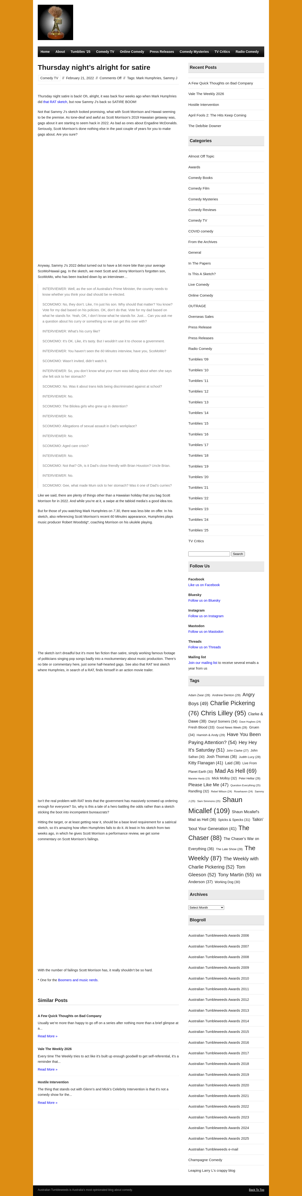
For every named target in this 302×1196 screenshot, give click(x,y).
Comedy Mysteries (194, 52)
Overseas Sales (201, 317)
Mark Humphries (148, 78)
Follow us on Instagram (205, 616)
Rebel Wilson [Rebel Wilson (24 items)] (221, 791)
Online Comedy (132, 52)
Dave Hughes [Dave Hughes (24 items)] (250, 721)
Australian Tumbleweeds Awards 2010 (218, 978)
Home (45, 52)
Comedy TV (105, 52)
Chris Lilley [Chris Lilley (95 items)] (223, 713)
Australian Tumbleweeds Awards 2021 (218, 1096)
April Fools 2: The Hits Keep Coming (217, 115)
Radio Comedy (247, 52)
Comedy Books (200, 178)
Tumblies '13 (198, 402)
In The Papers (199, 263)
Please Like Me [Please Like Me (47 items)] (208, 784)
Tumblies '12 (198, 391)
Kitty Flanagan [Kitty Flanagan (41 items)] (205, 763)
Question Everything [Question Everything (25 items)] (245, 785)
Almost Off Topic (201, 156)
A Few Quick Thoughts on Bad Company (220, 83)
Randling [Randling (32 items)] (198, 791)
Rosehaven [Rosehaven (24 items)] (243, 791)
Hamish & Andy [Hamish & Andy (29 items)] (211, 735)
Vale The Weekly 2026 (206, 94)
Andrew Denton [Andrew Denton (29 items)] (226, 695)
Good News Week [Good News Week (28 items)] (231, 727)
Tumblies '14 (198, 413)
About (60, 52)
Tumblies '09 (198, 359)
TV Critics (222, 52)
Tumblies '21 (198, 487)
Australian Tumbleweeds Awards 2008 (218, 957)
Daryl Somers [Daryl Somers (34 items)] (222, 721)
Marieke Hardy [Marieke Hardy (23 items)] (199, 778)
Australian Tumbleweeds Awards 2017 (218, 1053)
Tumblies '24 (198, 519)
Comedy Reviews (202, 210)
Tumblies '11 (198, 381)
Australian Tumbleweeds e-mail (213, 1149)
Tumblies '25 (198, 530)
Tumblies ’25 (80, 52)
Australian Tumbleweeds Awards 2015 (218, 1032)
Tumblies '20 (198, 477)
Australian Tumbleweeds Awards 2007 (218, 946)
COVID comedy (200, 231)
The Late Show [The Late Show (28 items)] (229, 849)
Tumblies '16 (198, 434)
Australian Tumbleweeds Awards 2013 (218, 1010)
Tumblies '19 (198, 466)
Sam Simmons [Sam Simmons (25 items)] (208, 801)
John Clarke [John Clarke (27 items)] (237, 750)
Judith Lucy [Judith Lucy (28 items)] (250, 757)
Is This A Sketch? (202, 274)
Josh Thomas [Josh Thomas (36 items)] (221, 756)
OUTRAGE (197, 306)
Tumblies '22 (198, 498)
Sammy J (170, 78)
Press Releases (162, 52)
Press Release (200, 327)
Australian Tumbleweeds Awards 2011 (218, 989)
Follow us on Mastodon (205, 631)
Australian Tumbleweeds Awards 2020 (218, 1085)
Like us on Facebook (204, 585)
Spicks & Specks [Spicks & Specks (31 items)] (234, 820)
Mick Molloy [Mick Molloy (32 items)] (224, 778)
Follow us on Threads (204, 647)
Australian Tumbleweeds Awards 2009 (218, 967)
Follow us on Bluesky (204, 600)
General (194, 252)
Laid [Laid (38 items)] (233, 763)
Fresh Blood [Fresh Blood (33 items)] (201, 727)
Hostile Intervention (203, 105)
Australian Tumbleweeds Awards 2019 (218, 1074)
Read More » (47, 1036)
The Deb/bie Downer (204, 126)
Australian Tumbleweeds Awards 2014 (218, 1021)
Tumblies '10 (198, 370)
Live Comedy (198, 284)
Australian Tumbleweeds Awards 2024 (218, 1128)
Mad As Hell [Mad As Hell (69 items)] (236, 771)
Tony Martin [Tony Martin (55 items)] (236, 874)
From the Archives (202, 242)
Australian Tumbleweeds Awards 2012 (218, 999)
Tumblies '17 (198, 445)
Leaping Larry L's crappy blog (211, 1170)
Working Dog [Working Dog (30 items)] (227, 882)
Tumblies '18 (198, 455)
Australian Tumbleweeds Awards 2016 (218, 1042)
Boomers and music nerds (78, 980)
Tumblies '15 (198, 423)
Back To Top (256, 1190)
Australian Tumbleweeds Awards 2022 (218, 1106)
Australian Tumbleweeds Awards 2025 (218, 1138)
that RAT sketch (55, 102)
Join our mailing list (202, 663)
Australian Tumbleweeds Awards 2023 (218, 1117)
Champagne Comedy (205, 1160)
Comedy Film (198, 188)
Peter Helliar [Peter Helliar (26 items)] (249, 778)
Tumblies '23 (198, 509)
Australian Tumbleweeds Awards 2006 (218, 935)
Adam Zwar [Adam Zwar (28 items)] (199, 695)
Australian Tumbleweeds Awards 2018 (218, 1064)
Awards (194, 167)
